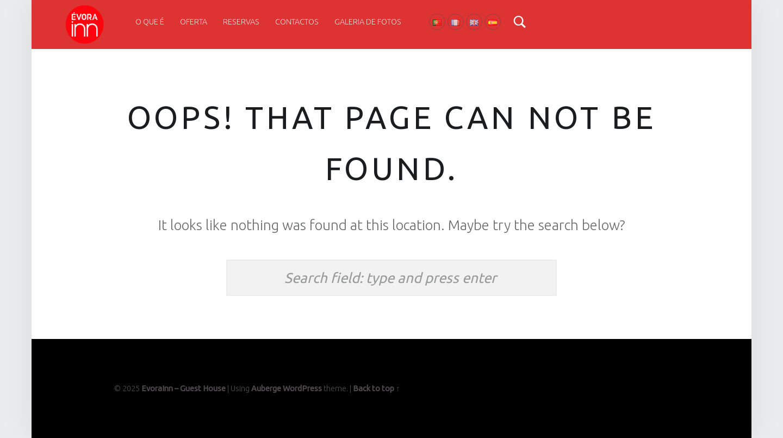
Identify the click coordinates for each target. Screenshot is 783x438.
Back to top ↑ (376, 388)
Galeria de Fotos (367, 21)
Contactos (297, 21)
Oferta (193, 21)
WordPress (302, 388)
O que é (149, 21)
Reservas (241, 21)
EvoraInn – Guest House (183, 388)
